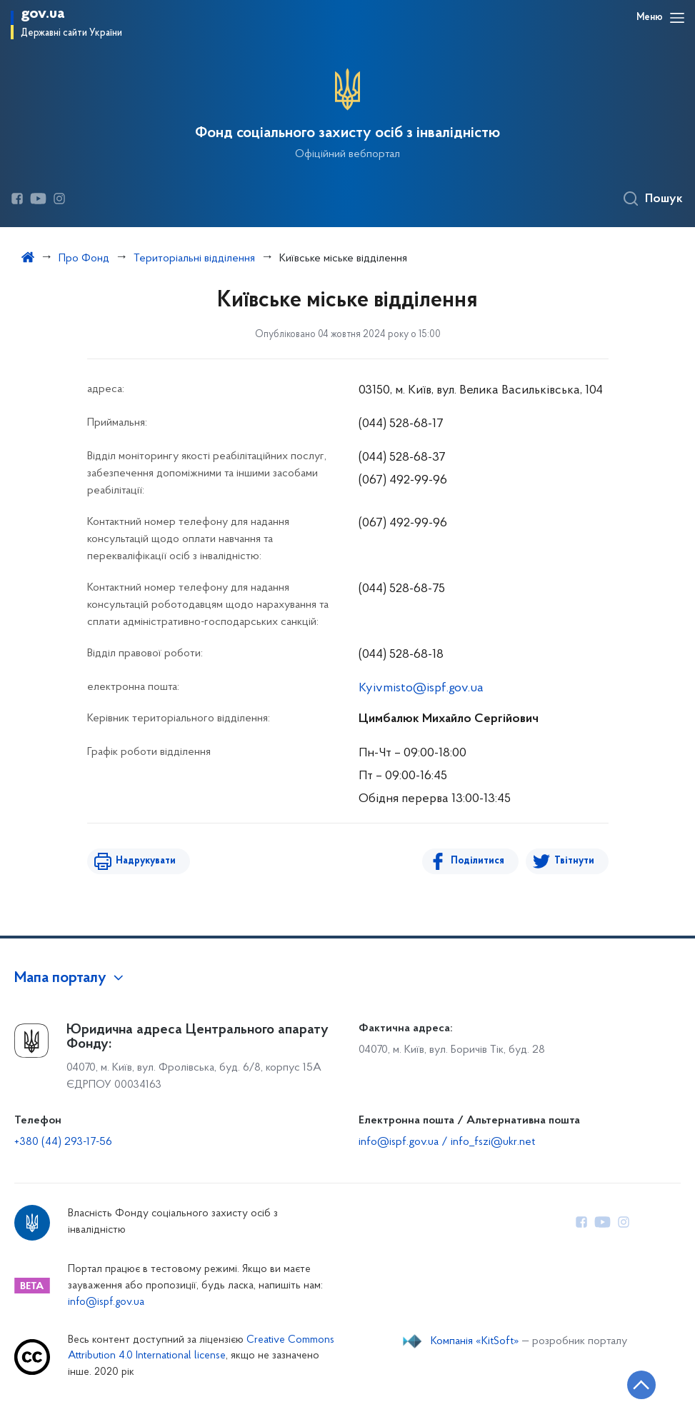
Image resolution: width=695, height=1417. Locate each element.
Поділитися (477, 861)
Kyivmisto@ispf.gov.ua (421, 688)
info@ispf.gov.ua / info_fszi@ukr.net (447, 1142)
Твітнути (574, 861)
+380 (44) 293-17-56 (63, 1142)
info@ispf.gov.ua (106, 1302)
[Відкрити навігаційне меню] (677, 18)
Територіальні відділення (194, 258)
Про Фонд (84, 258)
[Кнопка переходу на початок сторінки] (641, 1385)
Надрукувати (146, 861)
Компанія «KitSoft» (475, 1341)
